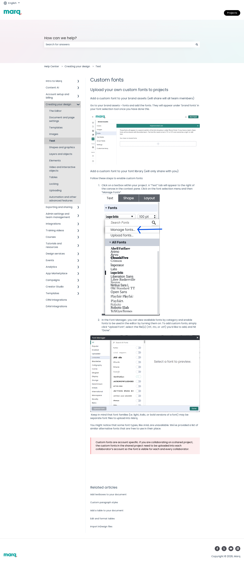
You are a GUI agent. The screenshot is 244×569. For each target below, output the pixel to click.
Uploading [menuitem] (55, 190)
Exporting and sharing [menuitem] (59, 207)
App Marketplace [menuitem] (56, 273)
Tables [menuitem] (53, 177)
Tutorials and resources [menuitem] (54, 245)
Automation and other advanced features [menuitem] (62, 198)
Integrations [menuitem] (53, 224)
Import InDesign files (101, 526)
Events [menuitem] (50, 260)
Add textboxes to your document (108, 494)
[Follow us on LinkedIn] (237, 548)
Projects (232, 13)
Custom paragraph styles (104, 502)
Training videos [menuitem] (55, 230)
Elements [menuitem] (55, 160)
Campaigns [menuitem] (53, 280)
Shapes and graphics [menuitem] (62, 147)
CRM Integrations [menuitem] (56, 300)
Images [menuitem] (53, 134)
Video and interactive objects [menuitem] (62, 168)
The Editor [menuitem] (55, 111)
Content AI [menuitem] (52, 87)
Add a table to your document (106, 510)
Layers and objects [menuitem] (60, 154)
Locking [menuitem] (53, 184)
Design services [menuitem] (55, 253)
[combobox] (119, 44)
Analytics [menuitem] (51, 267)
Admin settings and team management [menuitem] (58, 215)
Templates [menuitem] (56, 127)
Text (98, 66)
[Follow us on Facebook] (217, 548)
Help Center (51, 66)
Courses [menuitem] (51, 237)
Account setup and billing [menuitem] (57, 95)
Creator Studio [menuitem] (55, 286)
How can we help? (60, 37)
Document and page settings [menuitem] (62, 119)
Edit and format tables (102, 518)
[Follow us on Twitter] (224, 548)
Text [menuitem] (52, 141)
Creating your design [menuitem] (58, 104)
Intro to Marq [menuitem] (54, 81)
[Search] (197, 44)
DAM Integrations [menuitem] (56, 306)
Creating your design (77, 66)
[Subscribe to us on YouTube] (230, 548)
